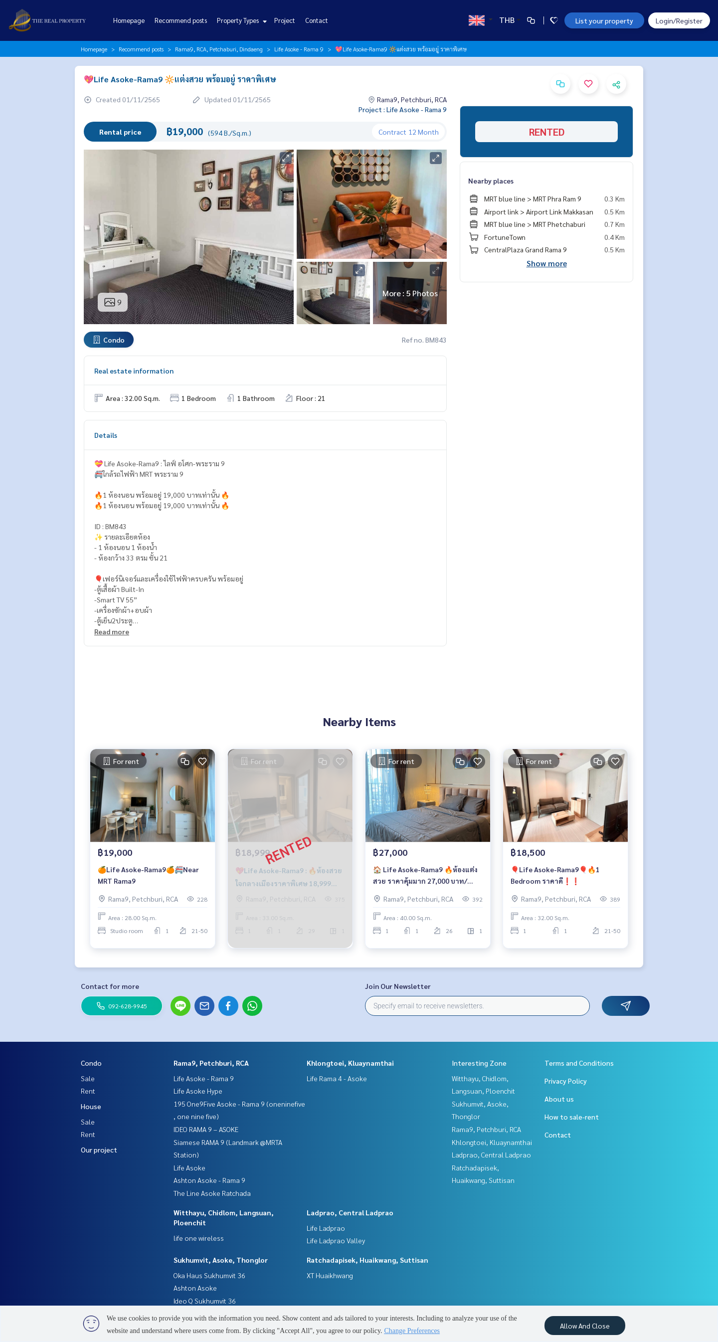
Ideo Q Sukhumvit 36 (205, 1300)
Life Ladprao (326, 1227)
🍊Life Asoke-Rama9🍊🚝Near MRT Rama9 (148, 878)
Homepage (129, 20)
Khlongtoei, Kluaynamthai (350, 1062)
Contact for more (110, 985)
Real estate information (134, 370)
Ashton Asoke (195, 1287)
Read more (111, 631)
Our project (99, 1149)
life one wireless (199, 1237)
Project (284, 20)
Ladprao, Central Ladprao (350, 1212)
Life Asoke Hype (198, 1090)
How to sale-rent (571, 1116)
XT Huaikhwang (330, 1275)
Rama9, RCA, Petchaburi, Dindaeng (219, 49)
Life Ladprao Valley (336, 1240)
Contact (316, 20)
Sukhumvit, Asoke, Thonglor (221, 1259)
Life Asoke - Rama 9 (299, 49)
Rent (88, 1090)
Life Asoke (189, 1167)
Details (105, 434)
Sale (88, 1078)
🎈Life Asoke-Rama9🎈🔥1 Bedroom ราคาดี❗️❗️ (555, 878)
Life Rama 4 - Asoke (337, 1078)
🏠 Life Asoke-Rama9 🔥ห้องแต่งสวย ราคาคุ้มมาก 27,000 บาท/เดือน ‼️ (425, 879)
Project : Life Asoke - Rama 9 (403, 109)
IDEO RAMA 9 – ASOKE (206, 1129)
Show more (547, 263)
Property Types (240, 20)
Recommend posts (181, 20)
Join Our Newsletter (398, 985)
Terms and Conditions (579, 1062)
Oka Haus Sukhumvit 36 (209, 1275)
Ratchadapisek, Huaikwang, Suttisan (367, 1259)
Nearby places (491, 180)
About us (559, 1098)
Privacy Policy (565, 1080)
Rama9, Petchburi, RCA (211, 1062)
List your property (604, 20)
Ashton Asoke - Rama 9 (209, 1179)
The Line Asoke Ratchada (212, 1192)
